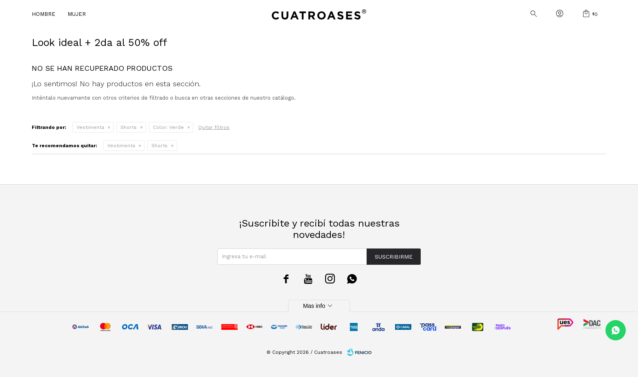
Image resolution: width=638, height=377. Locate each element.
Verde (168, 127)
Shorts (128, 127)
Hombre (43, 14)
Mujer (77, 14)
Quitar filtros (213, 127)
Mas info (319, 306)
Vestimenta (90, 127)
